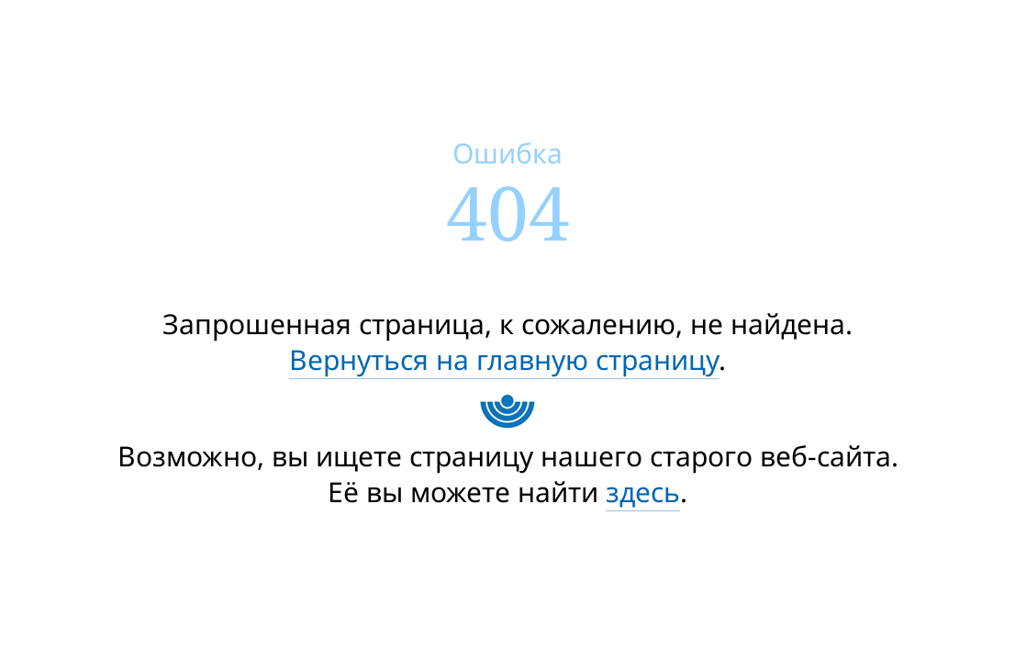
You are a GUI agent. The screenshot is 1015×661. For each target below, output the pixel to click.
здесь (643, 491)
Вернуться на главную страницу (504, 359)
